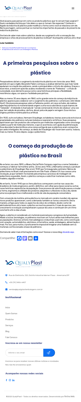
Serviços (9, 325)
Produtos (9, 319)
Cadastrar (52, 353)
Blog (7, 331)
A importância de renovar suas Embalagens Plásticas (20, 49)
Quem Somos (11, 313)
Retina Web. (69, 396)
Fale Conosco (11, 337)
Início (7, 307)
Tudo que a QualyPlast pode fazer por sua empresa (19, 48)
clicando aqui (68, 232)
